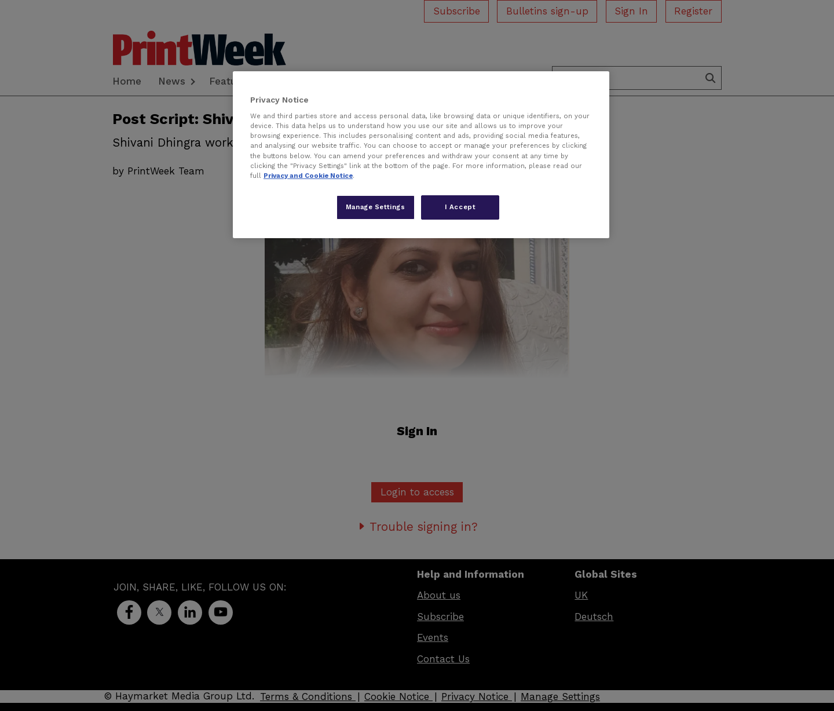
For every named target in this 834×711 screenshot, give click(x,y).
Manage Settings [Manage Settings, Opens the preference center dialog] (375, 207)
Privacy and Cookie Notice (308, 176)
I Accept (460, 207)
